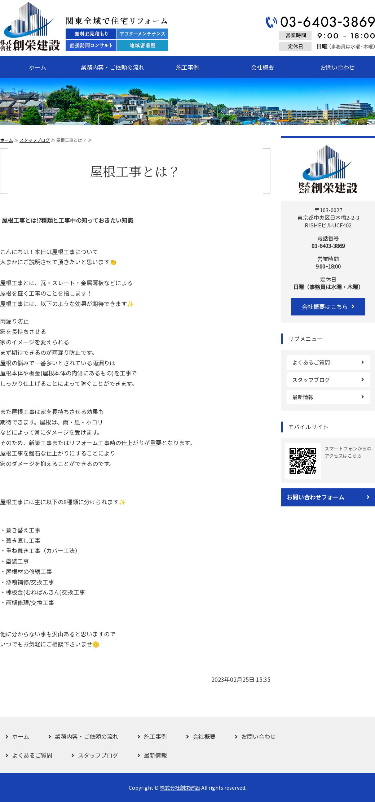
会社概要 (262, 67)
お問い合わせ (337, 67)
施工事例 (187, 67)
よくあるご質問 (311, 362)
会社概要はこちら (325, 306)
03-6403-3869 (328, 245)
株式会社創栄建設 (180, 787)
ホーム (37, 67)
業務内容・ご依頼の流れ (112, 67)
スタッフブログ (34, 140)
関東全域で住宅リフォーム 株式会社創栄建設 (84, 26)
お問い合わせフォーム (315, 497)
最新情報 (303, 397)
